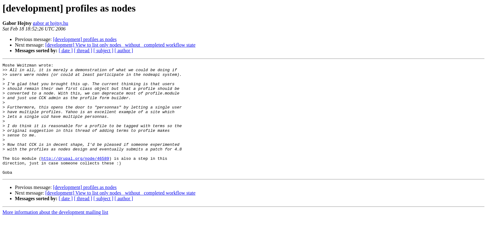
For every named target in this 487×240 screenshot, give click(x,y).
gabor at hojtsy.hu (50, 23)
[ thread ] (83, 50)
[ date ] (66, 50)
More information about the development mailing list (55, 234)
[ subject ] (103, 50)
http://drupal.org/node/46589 (75, 178)
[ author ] (124, 50)
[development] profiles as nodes (85, 39)
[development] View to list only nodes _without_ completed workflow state (120, 45)
